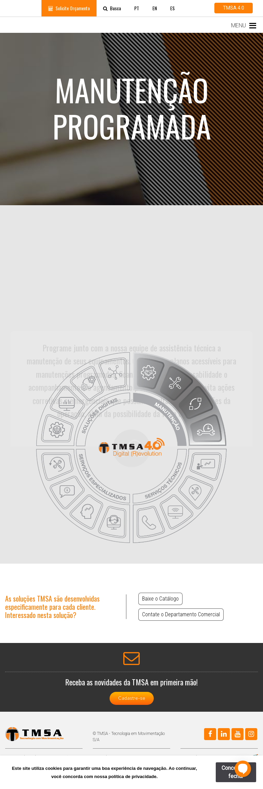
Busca (112, 8)
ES (172, 8)
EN (154, 8)
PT (136, 8)
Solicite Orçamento (69, 8)
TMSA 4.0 (233, 8)
